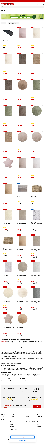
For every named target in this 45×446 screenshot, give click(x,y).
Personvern (27, 418)
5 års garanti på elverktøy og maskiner (16, 427)
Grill (37, 422)
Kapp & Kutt (3, 419)
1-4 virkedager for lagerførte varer (23, 390)
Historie (26, 414)
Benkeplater (39, 427)
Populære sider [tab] (39, 411)
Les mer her (35, 391)
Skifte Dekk (39, 426)
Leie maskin (3, 418)
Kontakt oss (12, 413)
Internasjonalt (27, 422)
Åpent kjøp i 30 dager (13, 429)
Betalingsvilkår (12, 418)
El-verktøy (38, 419)
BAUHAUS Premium (4, 413)
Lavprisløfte (12, 426)
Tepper (38, 424)
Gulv (37, 421)
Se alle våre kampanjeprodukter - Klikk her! (22, 0)
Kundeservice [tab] (12, 411)
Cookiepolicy (27, 419)
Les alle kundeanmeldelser (9, 400)
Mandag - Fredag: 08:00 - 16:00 (11, 390)
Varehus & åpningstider (14, 414)
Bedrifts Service (4, 414)
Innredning (4, 12)
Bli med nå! (37, 406)
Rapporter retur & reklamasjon (15, 422)
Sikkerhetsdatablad (13, 432)
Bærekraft (26, 413)
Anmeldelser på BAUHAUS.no (30, 421)
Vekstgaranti (12, 431)
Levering (11, 421)
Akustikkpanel (39, 416)
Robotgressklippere (40, 418)
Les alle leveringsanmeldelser (34, 400)
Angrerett (11, 424)
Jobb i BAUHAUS (27, 416)
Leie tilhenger (3, 416)
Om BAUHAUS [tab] (27, 411)
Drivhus (38, 413)
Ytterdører (38, 414)
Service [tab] (2, 411)
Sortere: (13, 23)
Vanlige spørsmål (13, 416)
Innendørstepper (3, 341)
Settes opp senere (22, 440)
